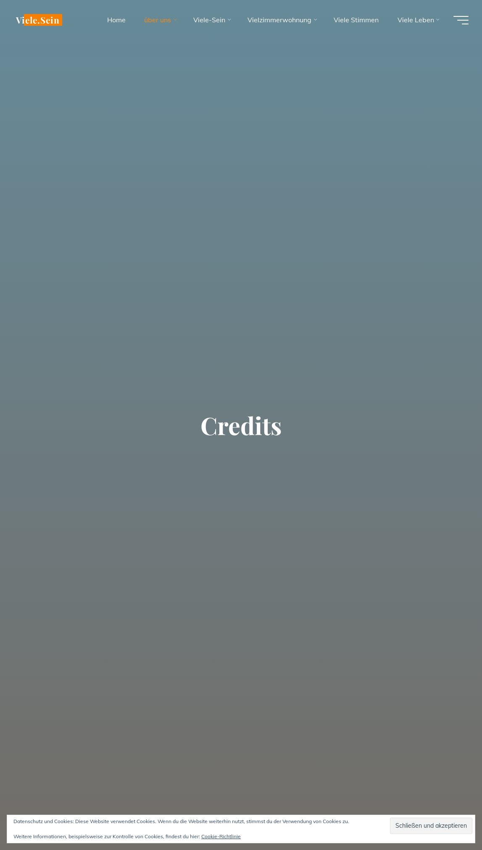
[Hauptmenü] (461, 20)
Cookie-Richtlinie (221, 836)
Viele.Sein (38, 20)
